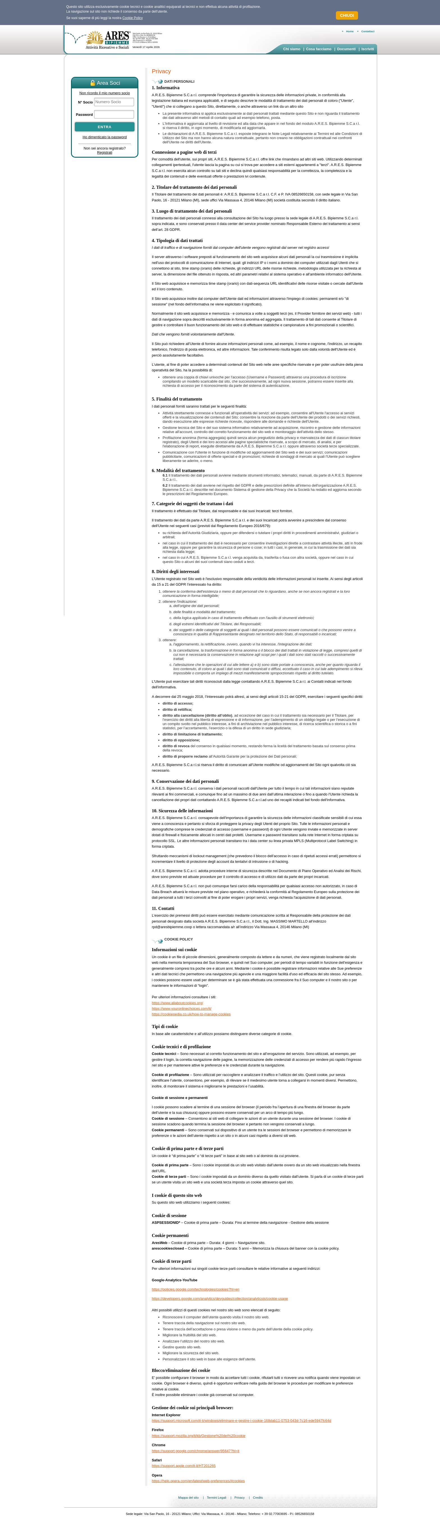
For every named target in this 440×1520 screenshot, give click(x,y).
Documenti (346, 49)
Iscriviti (367, 49)
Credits (258, 1497)
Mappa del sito (188, 1497)
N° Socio (85, 102)
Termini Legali (216, 1497)
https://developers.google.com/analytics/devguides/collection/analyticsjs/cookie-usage (220, 1298)
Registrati (104, 152)
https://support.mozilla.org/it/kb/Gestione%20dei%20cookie (199, 1436)
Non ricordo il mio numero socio (104, 93)
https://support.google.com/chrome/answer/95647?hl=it (195, 1451)
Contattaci (368, 31)
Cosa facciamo (318, 49)
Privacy (239, 1497)
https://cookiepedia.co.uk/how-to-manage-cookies (191, 1014)
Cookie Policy (132, 18)
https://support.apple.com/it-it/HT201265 (184, 1466)
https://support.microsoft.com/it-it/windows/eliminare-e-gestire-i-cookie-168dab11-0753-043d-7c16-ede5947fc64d (241, 1420)
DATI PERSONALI (179, 81)
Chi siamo (291, 49)
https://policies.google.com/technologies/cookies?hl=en (195, 1289)
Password (84, 114)
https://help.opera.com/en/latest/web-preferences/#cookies (198, 1481)
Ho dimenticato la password (104, 137)
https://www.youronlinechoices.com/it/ (182, 1008)
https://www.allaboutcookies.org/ (177, 1003)
